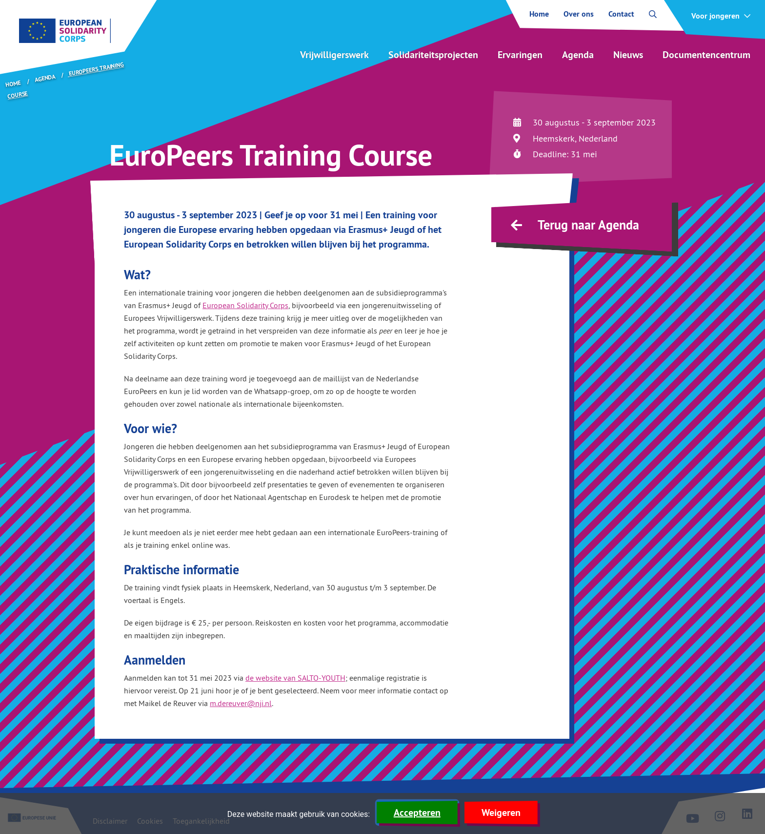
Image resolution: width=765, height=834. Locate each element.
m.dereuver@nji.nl (241, 703)
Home (539, 14)
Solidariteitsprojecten (433, 54)
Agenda (578, 54)
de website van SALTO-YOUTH (295, 678)
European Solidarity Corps (245, 305)
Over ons (579, 14)
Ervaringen (520, 54)
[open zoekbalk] (653, 14)
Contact (621, 14)
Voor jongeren (715, 16)
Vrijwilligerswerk (334, 54)
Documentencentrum (706, 54)
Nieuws (628, 54)
